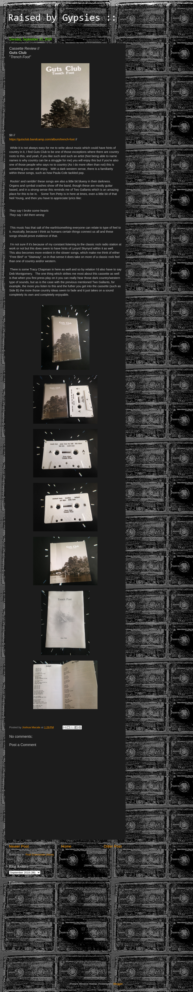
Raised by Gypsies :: (62, 18)
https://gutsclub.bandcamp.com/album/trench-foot (42, 139)
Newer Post (19, 846)
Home (66, 846)
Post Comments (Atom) (40, 854)
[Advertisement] (156, 60)
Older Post (113, 846)
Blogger (118, 983)
